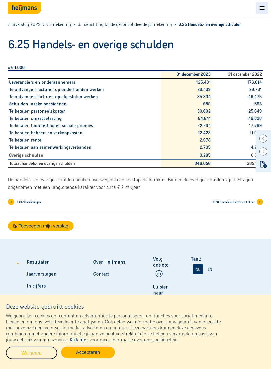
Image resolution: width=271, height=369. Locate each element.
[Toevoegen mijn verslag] (263, 164)
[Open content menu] (262, 8)
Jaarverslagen (42, 274)
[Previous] (263, 138)
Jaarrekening (59, 24)
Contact (101, 274)
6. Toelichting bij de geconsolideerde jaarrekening (125, 24)
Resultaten (38, 262)
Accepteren (95, 355)
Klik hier (79, 341)
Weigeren (39, 355)
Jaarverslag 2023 (24, 24)
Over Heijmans (109, 262)
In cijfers (36, 286)
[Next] (263, 151)
